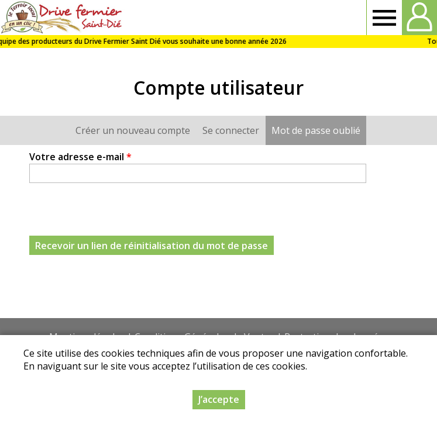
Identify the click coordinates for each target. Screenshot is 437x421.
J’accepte (218, 399)
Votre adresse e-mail (80, 156)
